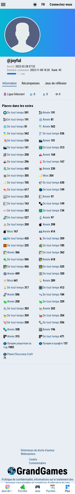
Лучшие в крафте (51, 343)
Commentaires (37, 463)
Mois (44, 175)
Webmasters (28, 454)
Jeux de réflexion (55, 83)
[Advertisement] (37, 403)
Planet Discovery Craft (18, 354)
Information (9, 83)
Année (44, 112)
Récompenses (31, 83)
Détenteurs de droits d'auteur (37, 450)
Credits (33, 459)
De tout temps (13, 112)
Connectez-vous (61, 4)
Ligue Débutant (14, 94)
